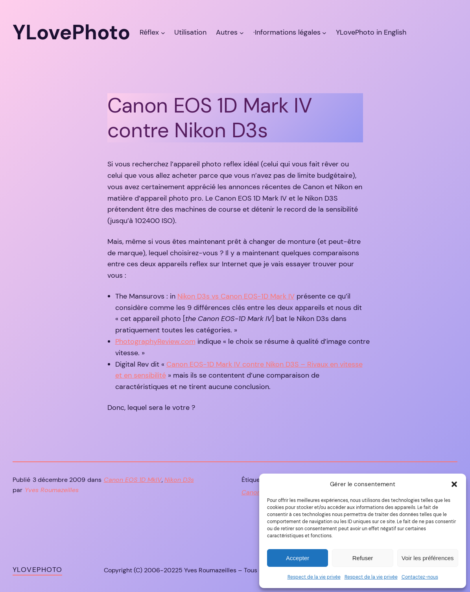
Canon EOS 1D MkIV (133, 480)
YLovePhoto (37, 569)
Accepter (297, 558)
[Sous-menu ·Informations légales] (324, 32)
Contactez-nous (420, 577)
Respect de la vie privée (314, 577)
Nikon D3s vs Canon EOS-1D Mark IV (236, 296)
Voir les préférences (428, 558)
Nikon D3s (179, 480)
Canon (251, 492)
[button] (454, 484)
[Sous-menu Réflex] (163, 32)
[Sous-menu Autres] (242, 32)
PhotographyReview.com (155, 341)
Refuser (362, 558)
